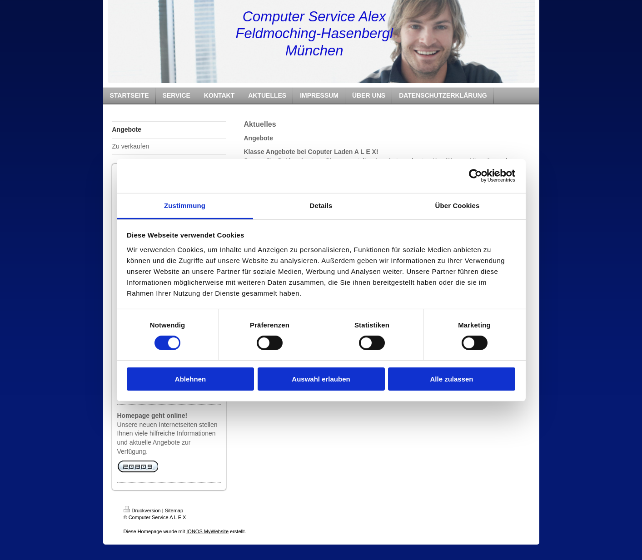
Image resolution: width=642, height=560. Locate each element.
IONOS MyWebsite (207, 531)
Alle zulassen (451, 379)
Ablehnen (190, 379)
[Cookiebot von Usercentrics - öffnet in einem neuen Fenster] (475, 176)
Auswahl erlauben (321, 379)
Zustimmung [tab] (184, 205)
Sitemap (174, 510)
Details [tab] (321, 205)
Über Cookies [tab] (457, 205)
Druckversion (142, 510)
